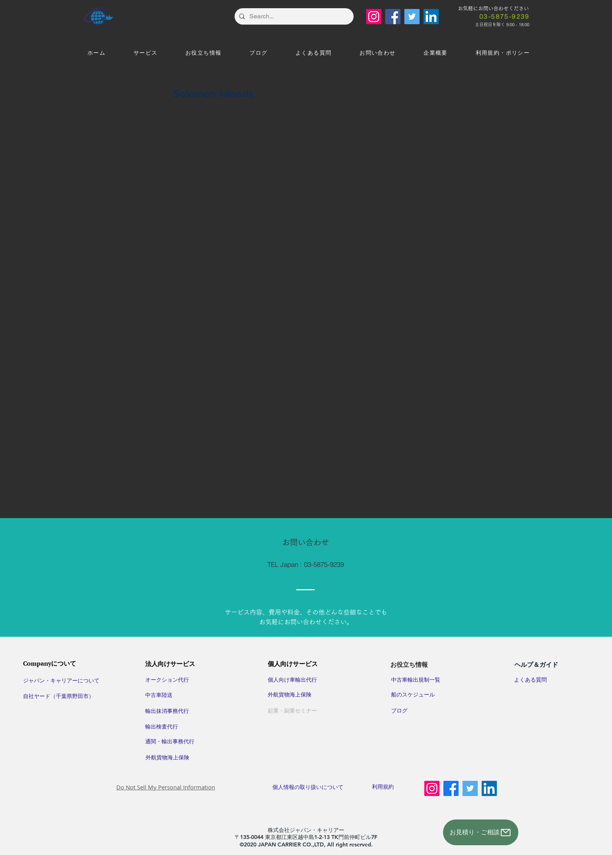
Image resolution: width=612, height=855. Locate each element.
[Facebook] (392, 16)
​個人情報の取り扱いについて (313, 787)
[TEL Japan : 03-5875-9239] (306, 564)
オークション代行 (167, 679)
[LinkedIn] (431, 16)
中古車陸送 (159, 694)
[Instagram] (373, 16)
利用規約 (383, 786)
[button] (145, 53)
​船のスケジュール (413, 694)
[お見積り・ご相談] (480, 832)
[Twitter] (412, 16)
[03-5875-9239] (504, 16)
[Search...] (293, 16)
